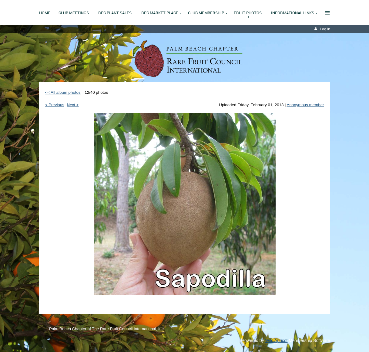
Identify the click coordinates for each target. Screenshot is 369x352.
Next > (73, 105)
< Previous (54, 105)
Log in (325, 29)
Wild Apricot (276, 340)
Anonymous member (305, 105)
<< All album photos (63, 92)
